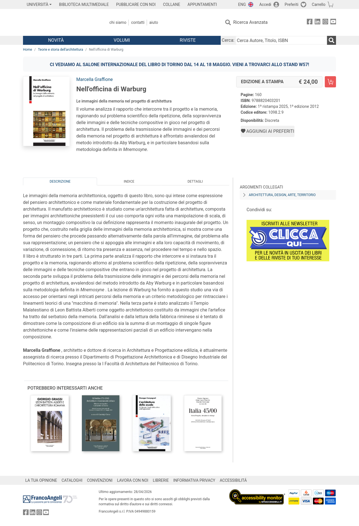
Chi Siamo (117, 22)
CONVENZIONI (99, 480)
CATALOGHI (72, 480)
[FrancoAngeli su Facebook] (309, 22)
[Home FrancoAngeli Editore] (60, 22)
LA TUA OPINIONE (41, 480)
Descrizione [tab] (60, 181)
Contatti (137, 22)
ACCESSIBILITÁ (233, 480)
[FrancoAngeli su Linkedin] (317, 22)
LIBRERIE (161, 480)
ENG (242, 4)
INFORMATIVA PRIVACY (194, 480)
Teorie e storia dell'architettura (60, 50)
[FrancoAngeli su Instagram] (325, 22)
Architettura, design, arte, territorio (282, 195)
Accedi (265, 4)
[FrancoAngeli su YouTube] (333, 22)
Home (27, 50)
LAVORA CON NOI (132, 480)
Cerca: (228, 40)
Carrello (318, 4)
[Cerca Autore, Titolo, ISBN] (281, 40)
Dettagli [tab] (195, 181)
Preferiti (291, 4)
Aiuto (153, 22)
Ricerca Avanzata (250, 22)
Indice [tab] (129, 181)
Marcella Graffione (94, 79)
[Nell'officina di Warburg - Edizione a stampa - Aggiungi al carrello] (330, 81)
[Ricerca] (331, 40)
